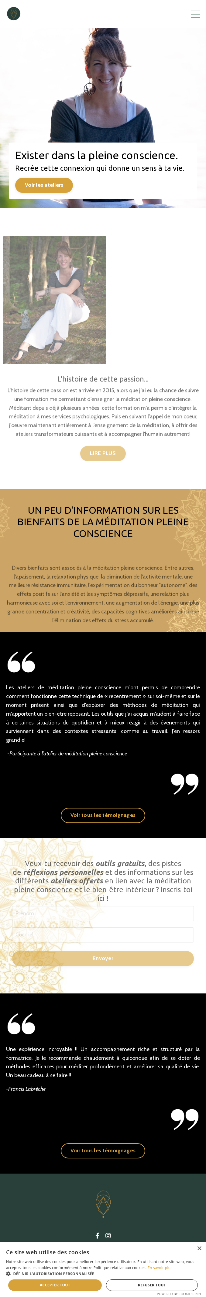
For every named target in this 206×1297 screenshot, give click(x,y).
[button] (103, 1274)
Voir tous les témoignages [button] (103, 815)
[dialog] (103, 1269)
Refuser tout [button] (152, 1285)
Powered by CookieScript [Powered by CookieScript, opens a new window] (179, 1294)
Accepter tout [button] (55, 1285)
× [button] (199, 1248)
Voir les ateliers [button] (44, 185)
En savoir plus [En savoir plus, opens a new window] (160, 1267)
